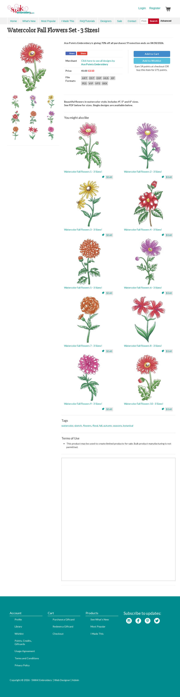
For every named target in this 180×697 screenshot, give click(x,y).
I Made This (67, 21)
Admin (75, 680)
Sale (119, 21)
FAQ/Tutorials (87, 21)
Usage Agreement (25, 651)
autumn (107, 425)
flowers (87, 425)
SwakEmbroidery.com (33, 11)
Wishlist (19, 633)
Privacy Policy (22, 665)
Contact (132, 21)
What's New (28, 21)
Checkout (58, 633)
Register (154, 8)
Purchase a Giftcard (64, 619)
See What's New (100, 619)
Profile (18, 619)
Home (13, 21)
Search (153, 21)
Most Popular (48, 21)
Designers (105, 21)
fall (100, 425)
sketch (78, 425)
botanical (128, 425)
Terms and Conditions (27, 658)
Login (142, 8)
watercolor (67, 425)
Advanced (165, 21)
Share (72, 53)
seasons (117, 425)
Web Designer (62, 680)
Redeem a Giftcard (63, 626)
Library (18, 626)
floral (95, 425)
